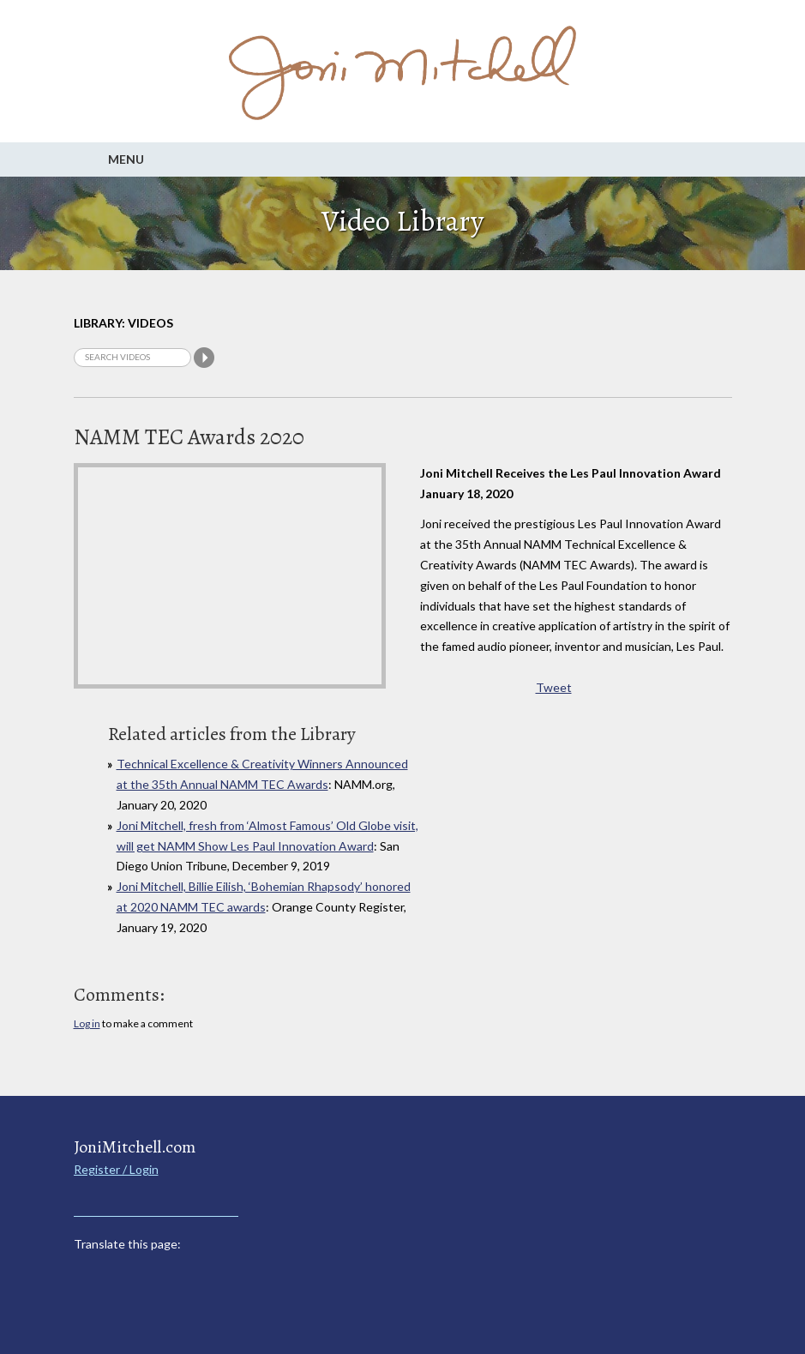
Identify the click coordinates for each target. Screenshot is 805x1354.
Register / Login (116, 1169)
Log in (87, 1023)
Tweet (554, 687)
